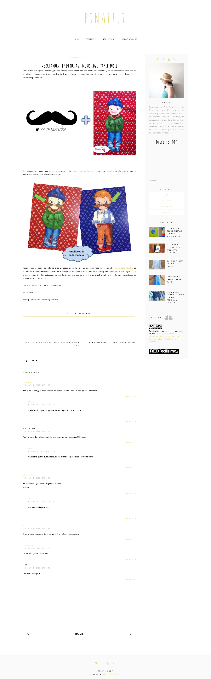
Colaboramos (129, 39)
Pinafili (168, 331)
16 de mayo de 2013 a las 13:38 (36, 528)
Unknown (28, 475)
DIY (166, 195)
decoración (166, 207)
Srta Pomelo (29, 382)
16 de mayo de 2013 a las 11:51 (36, 478)
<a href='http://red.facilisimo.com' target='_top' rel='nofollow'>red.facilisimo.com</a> (164, 351)
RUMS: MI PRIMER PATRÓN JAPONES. (175, 263)
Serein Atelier (110, 674)
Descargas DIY (166, 142)
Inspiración (109, 39)
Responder (131, 396)
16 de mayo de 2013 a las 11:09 (36, 385)
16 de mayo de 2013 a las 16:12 (36, 568)
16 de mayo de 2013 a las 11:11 (41, 405)
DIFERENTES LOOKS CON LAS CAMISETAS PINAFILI (174, 249)
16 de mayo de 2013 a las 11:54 (41, 502)
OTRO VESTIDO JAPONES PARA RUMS (174, 279)
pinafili (106, 18)
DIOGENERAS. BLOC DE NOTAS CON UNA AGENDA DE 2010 (174, 232)
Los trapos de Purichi (83, 171)
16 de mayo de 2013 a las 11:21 (36, 431)
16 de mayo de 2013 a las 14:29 (36, 548)
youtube (167, 212)
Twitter (54, 299)
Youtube (91, 39)
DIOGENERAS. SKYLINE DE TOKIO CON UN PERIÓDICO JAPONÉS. (175, 297)
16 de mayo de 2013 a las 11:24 (41, 451)
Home (77, 39)
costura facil (166, 201)
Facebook (44, 299)
